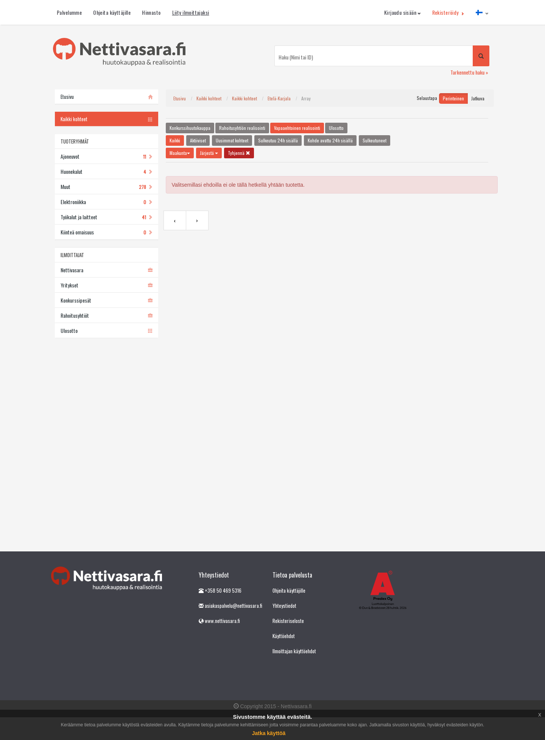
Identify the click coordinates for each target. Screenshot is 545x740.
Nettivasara (107, 270)
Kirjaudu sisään (402, 12)
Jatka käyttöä (269, 733)
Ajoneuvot (107, 156)
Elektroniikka (107, 202)
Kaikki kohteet (208, 98)
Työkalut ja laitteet (107, 217)
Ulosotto (107, 330)
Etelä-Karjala (279, 98)
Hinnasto (151, 12)
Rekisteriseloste (288, 620)
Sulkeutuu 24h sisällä (278, 140)
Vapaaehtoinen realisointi (297, 128)
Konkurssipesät (107, 300)
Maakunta (180, 153)
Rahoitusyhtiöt (107, 315)
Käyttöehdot (283, 636)
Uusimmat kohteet (232, 140)
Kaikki (175, 140)
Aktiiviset (198, 140)
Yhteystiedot (284, 605)
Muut (107, 186)
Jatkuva (477, 98)
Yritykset (107, 285)
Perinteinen (453, 98)
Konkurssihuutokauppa (190, 128)
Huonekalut (107, 171)
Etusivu (179, 98)
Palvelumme (69, 12)
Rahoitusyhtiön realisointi (242, 128)
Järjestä (209, 153)
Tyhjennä (239, 153)
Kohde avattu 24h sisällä (330, 140)
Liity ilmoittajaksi (190, 12)
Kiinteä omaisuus (107, 232)
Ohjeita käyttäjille (112, 12)
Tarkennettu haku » (469, 72)
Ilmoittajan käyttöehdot (294, 651)
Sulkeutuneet (374, 140)
